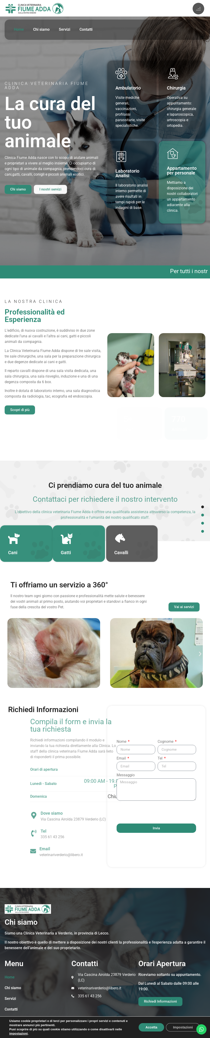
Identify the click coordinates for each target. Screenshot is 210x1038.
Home (19, 29)
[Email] (101, 851)
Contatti (86, 29)
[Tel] (101, 833)
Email (122, 758)
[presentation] (152, 812)
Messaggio (126, 775)
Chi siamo (41, 29)
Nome (122, 742)
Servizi (64, 29)
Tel (160, 758)
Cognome (166, 742)
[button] (10, 654)
